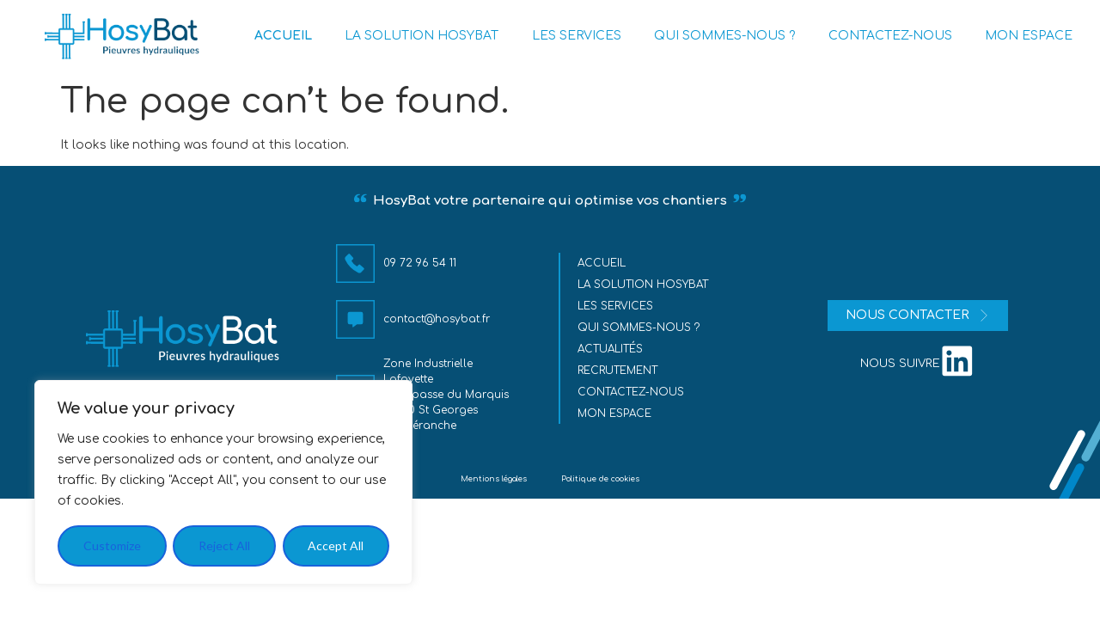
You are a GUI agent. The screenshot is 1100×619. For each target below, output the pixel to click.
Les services (616, 306)
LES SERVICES (576, 35)
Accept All (336, 545)
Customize (112, 545)
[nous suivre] (957, 360)
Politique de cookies (600, 479)
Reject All (224, 545)
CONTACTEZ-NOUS (890, 35)
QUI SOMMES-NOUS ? (724, 35)
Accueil (602, 263)
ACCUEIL (283, 35)
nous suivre (900, 364)
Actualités (611, 349)
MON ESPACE (1028, 35)
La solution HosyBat (643, 285)
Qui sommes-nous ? (639, 328)
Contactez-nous (631, 392)
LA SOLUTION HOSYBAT (421, 35)
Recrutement (618, 371)
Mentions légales (494, 479)
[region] (223, 482)
